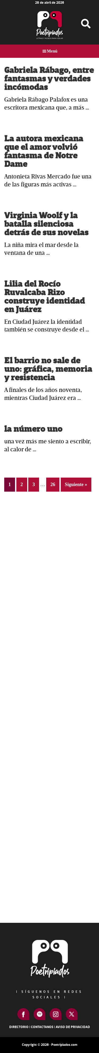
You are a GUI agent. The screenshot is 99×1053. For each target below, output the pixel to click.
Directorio (19, 1027)
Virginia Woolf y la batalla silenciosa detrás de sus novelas (46, 224)
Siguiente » (76, 484)
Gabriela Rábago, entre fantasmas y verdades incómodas (49, 79)
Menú (52, 51)
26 (54, 483)
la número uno (33, 429)
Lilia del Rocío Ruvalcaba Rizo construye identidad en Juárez (44, 297)
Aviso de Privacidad (73, 1027)
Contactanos (42, 1027)
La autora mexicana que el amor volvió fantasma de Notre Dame (43, 151)
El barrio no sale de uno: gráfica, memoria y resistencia (48, 369)
